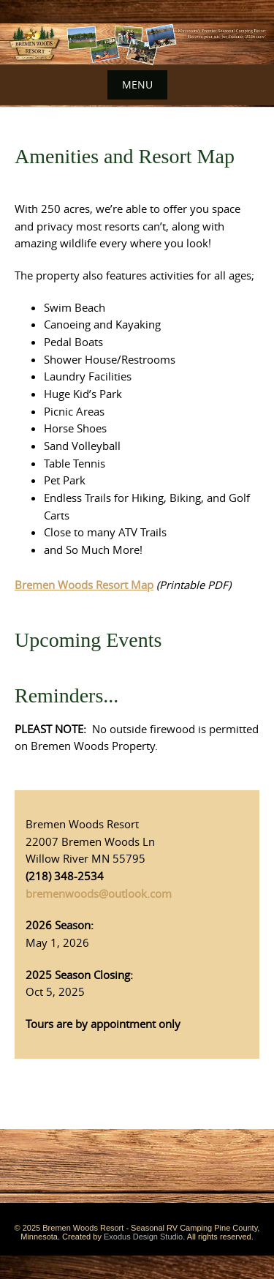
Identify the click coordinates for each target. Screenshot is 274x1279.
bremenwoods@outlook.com (99, 893)
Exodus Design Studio (143, 1236)
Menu (137, 84)
